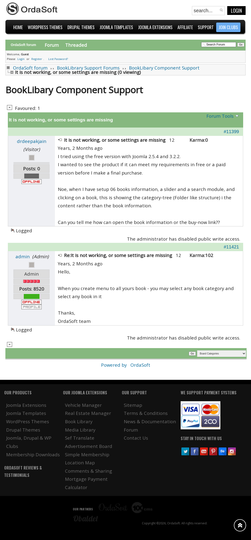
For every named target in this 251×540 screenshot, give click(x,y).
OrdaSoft (140, 365)
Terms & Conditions (146, 413)
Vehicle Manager (83, 405)
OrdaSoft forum (30, 68)
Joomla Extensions (26, 405)
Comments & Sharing (88, 471)
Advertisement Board (88, 446)
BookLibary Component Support (164, 68)
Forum (52, 45)
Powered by (114, 365)
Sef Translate (79, 438)
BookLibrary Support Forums (88, 68)
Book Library (78, 421)
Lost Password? (58, 59)
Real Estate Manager (88, 413)
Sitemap (133, 405)
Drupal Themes (23, 430)
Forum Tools (220, 116)
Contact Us (136, 438)
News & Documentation (150, 421)
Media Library (80, 430)
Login (236, 10)
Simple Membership (87, 454)
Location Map (80, 462)
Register (36, 59)
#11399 (231, 131)
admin (22, 256)
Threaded (76, 45)
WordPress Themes (27, 421)
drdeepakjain (31, 141)
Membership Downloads (33, 454)
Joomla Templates (26, 413)
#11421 (231, 246)
